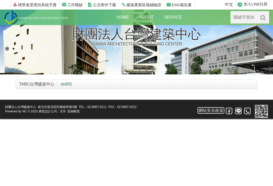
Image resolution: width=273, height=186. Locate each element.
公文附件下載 (102, 5)
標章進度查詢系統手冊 (35, 5)
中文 (229, 4)
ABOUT (146, 17)
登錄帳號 (73, 111)
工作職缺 (72, 5)
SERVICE (173, 17)
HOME (123, 17)
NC (24, 111)
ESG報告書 (179, 5)
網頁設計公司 (48, 111)
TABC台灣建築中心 (36, 84)
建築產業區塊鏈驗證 (141, 5)
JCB (63, 111)
